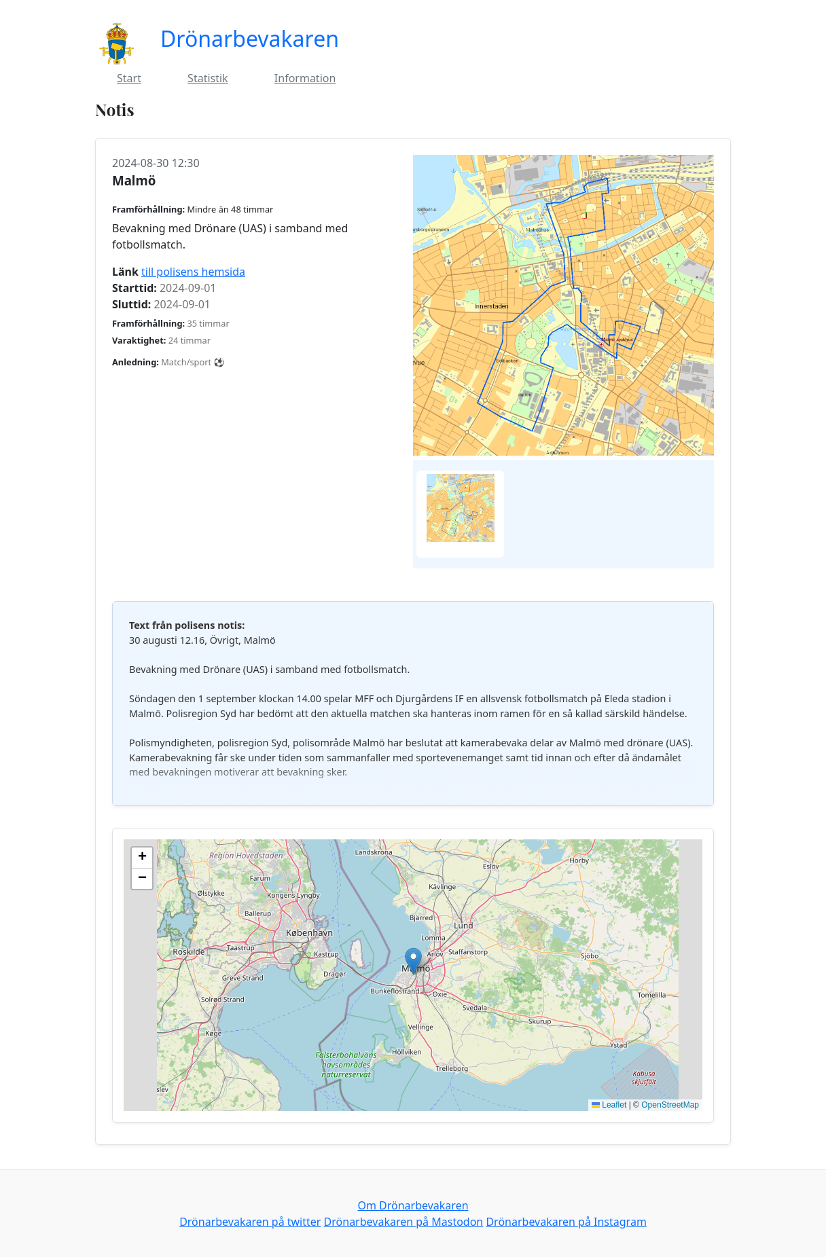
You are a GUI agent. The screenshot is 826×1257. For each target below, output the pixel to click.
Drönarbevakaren (249, 38)
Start (129, 78)
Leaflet (609, 1105)
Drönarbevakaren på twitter (250, 1221)
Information (305, 78)
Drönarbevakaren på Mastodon (404, 1221)
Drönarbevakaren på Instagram (566, 1221)
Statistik (207, 78)
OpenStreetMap (670, 1105)
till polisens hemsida (193, 271)
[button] (413, 961)
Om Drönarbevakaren (412, 1205)
